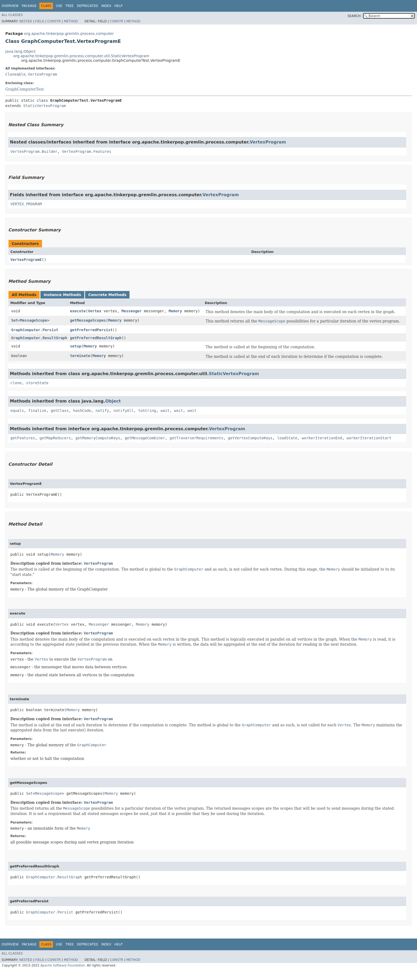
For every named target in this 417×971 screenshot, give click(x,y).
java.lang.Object (20, 51)
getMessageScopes (88, 320)
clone (16, 383)
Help (118, 6)
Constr (54, 21)
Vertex (95, 311)
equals (17, 410)
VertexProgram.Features (86, 151)
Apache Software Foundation (62, 965)
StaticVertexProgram (44, 106)
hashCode (82, 410)
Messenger (132, 311)
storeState (37, 383)
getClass (60, 410)
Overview (10, 6)
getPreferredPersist (91, 330)
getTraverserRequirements (196, 438)
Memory (175, 311)
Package (29, 6)
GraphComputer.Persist (34, 330)
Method (71, 21)
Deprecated (87, 6)
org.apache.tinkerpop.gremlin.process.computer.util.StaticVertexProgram (81, 56)
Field (39, 21)
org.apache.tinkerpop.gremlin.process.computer (69, 33)
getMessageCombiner (145, 438)
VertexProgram (42, 74)
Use (59, 6)
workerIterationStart (369, 438)
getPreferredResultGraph (96, 338)
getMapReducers (55, 438)
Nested (25, 21)
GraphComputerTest (24, 89)
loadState (287, 438)
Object (113, 401)
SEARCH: (355, 16)
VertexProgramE (26, 259)
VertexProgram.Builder (33, 151)
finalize (37, 410)
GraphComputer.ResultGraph (39, 338)
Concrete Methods (107, 295)
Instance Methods (62, 295)
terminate (80, 356)
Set (14, 320)
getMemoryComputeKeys (97, 438)
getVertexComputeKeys (250, 438)
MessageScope (33, 320)
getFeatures (22, 438)
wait (165, 410)
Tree (69, 6)
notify (102, 410)
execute (78, 311)
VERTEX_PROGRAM (26, 204)
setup (75, 346)
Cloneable (15, 74)
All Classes (12, 15)
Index (106, 6)
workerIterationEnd (322, 438)
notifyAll (124, 410)
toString (147, 410)
